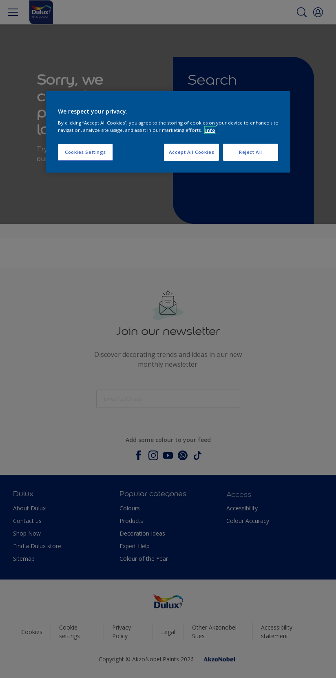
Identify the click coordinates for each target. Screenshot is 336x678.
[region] (168, 132)
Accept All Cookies (191, 152)
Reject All (250, 152)
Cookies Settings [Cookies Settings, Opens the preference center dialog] (85, 152)
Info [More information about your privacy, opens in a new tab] (210, 130)
